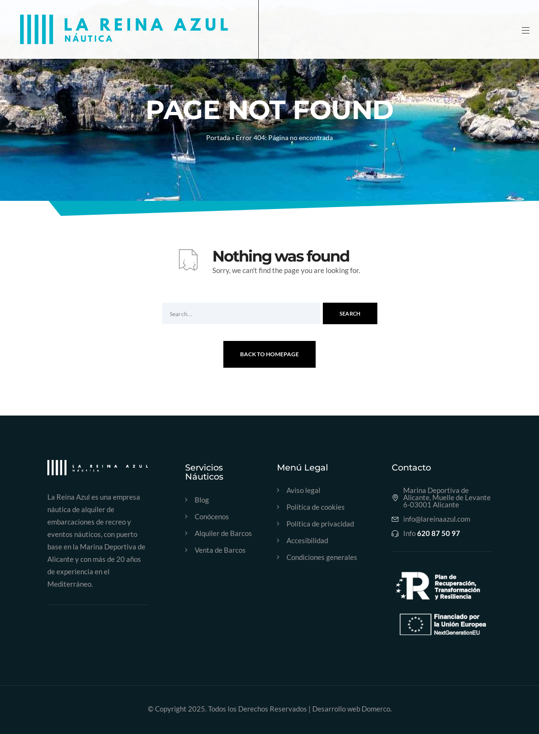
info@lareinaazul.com (436, 519)
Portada (218, 137)
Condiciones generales (321, 557)
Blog (202, 500)
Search (350, 313)
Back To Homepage (269, 354)
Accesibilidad (307, 540)
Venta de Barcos (220, 550)
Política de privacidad (320, 523)
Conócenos (212, 516)
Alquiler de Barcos (223, 533)
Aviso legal (303, 490)
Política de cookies (315, 507)
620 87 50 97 (438, 533)
